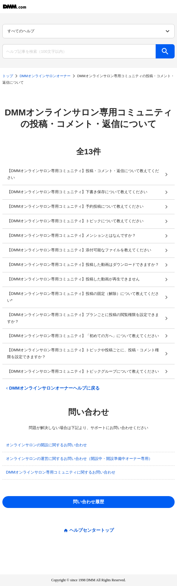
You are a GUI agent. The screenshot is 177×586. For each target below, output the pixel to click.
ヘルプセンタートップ (91, 530)
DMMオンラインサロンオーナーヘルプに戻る (52, 388)
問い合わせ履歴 (88, 501)
